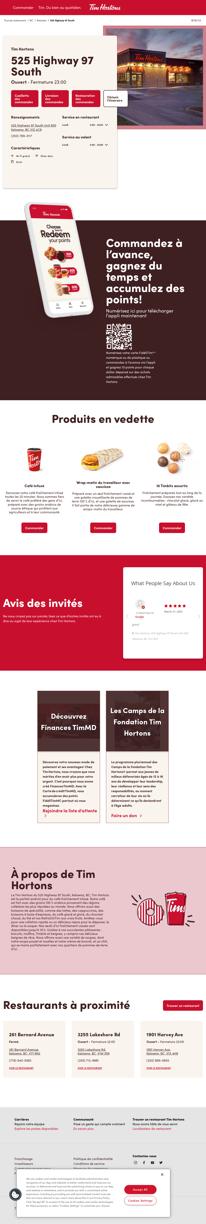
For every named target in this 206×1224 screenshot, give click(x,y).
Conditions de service (89, 1163)
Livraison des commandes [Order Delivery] (54, 98)
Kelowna (41, 20)
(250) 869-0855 (157, 1060)
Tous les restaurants (15, 20)
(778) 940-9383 (20, 1060)
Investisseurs (23, 1163)
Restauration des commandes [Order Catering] (85, 98)
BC (31, 20)
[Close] (162, 1174)
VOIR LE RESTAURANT (21, 1068)
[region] (93, 1193)
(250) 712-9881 (88, 1060)
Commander (23, 7)
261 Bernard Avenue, (24, 1051)
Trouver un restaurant (183, 1005)
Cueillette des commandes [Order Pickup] (24, 98)
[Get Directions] (34, 127)
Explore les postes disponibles (36, 1128)
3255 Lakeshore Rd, (93, 1051)
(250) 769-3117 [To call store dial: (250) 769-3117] (21, 136)
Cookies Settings (140, 1200)
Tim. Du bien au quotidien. (59, 7)
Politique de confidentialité (93, 1159)
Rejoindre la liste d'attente (70, 812)
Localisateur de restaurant (152, 1128)
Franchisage (23, 1159)
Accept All (140, 1189)
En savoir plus (83, 1128)
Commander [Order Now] (34, 528)
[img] (161, 1163)
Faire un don (126, 815)
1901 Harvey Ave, (162, 1051)
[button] (15, 1194)
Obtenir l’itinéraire (115, 98)
